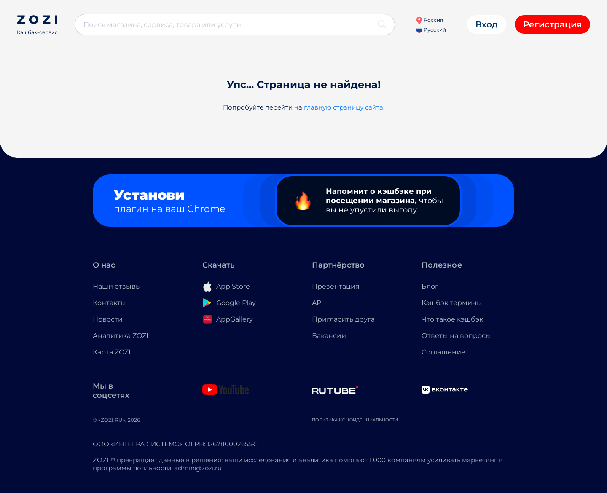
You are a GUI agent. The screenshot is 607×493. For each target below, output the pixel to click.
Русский (431, 30)
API (317, 303)
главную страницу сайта (343, 107)
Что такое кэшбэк (452, 319)
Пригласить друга (343, 319)
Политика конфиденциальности (355, 420)
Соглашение (443, 352)
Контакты (109, 303)
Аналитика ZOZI (120, 336)
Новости (108, 319)
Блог (430, 286)
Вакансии (329, 336)
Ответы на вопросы (456, 336)
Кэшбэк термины (452, 303)
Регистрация (552, 24)
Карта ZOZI (112, 352)
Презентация (336, 286)
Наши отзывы (117, 286)
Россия (429, 20)
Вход (486, 24)
